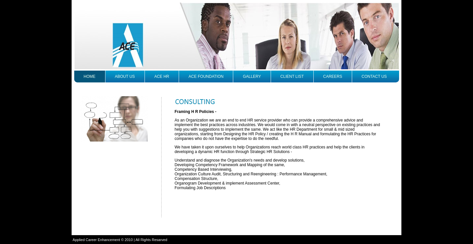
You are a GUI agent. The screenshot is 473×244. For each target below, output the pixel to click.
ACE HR (161, 76)
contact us (374, 76)
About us (125, 76)
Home (90, 76)
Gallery (252, 76)
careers (332, 76)
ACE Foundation (206, 76)
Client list (292, 76)
